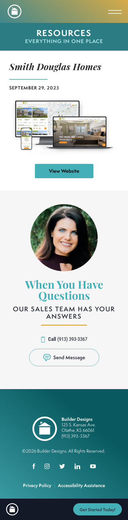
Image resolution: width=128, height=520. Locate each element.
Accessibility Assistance (81, 485)
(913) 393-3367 (72, 338)
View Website (64, 171)
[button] (64, 357)
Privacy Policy (37, 485)
